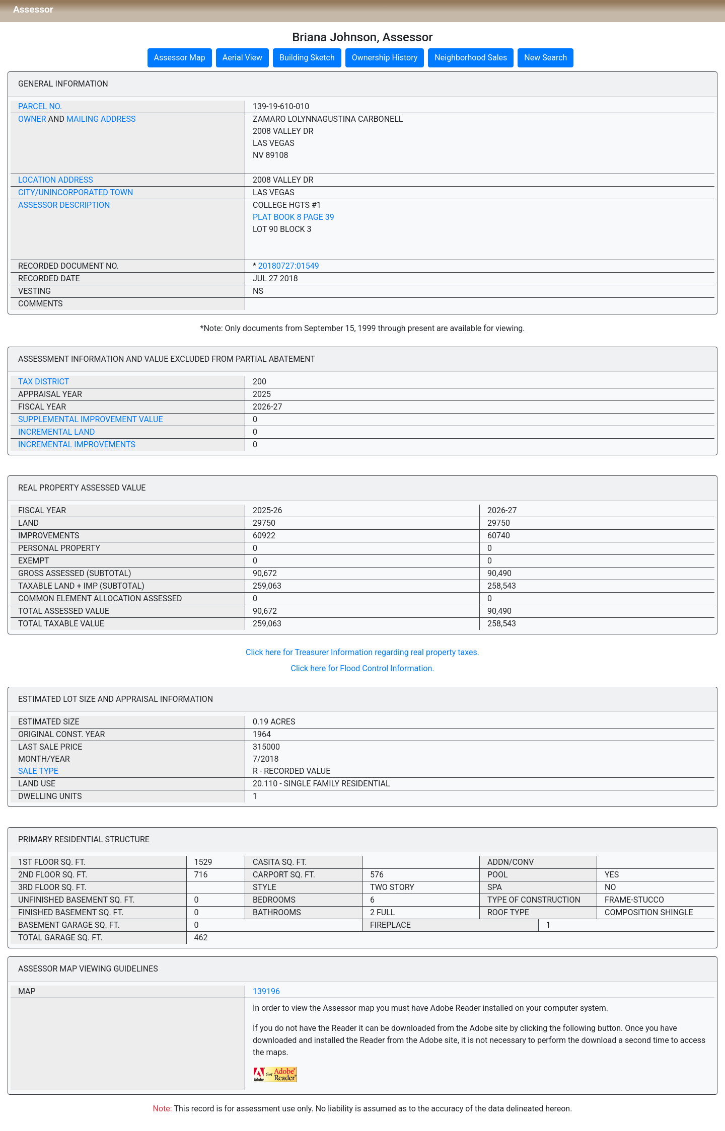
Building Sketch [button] (307, 57)
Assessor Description (64, 205)
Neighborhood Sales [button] (470, 57)
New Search (545, 57)
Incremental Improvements (76, 444)
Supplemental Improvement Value (90, 419)
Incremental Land (56, 432)
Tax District (43, 381)
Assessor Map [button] (179, 57)
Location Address (55, 180)
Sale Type (38, 771)
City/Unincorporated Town (75, 192)
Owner (32, 119)
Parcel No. (40, 106)
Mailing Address (101, 119)
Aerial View (242, 57)
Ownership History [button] (385, 57)
